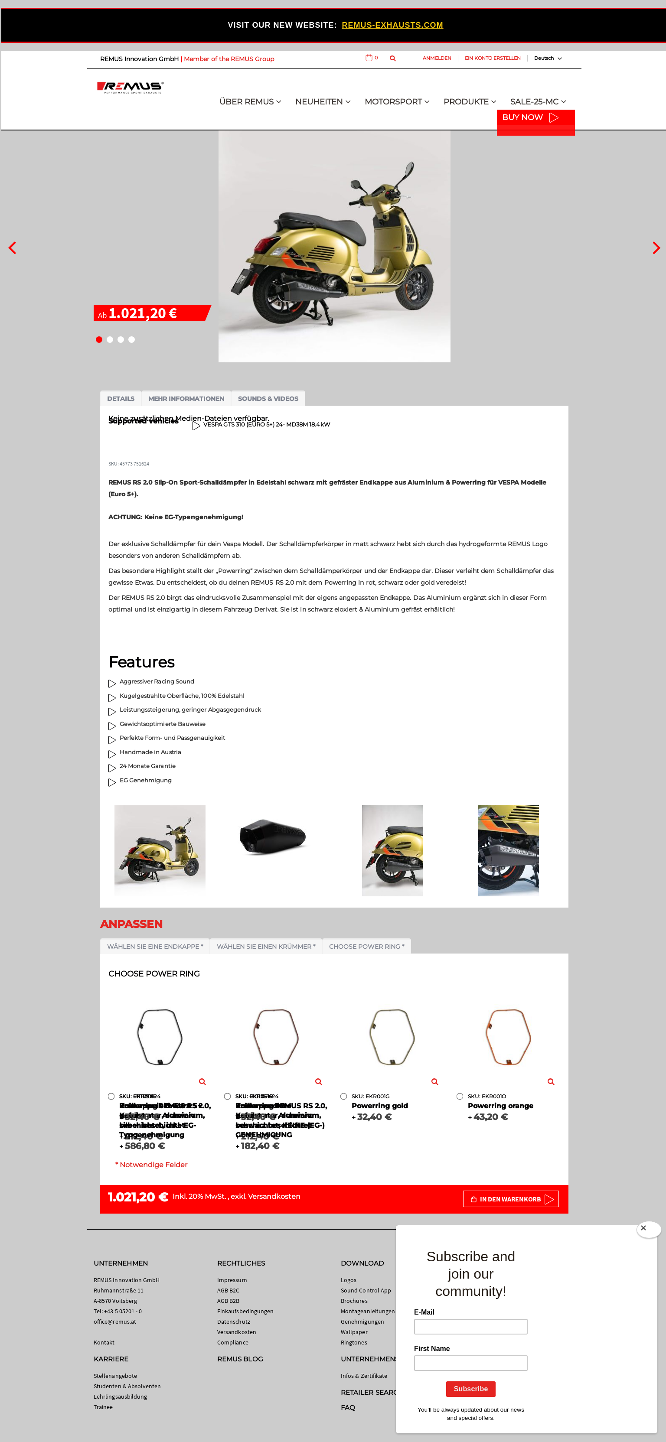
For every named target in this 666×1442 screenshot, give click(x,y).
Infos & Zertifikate (364, 1376)
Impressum (232, 1280)
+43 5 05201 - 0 (123, 1311)
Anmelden (437, 58)
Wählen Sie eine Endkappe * (155, 946)
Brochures (354, 1301)
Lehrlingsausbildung (120, 1396)
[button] (99, 339)
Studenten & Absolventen (127, 1386)
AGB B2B (228, 1301)
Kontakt (104, 1342)
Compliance (232, 1342)
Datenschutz (233, 1321)
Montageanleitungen (368, 1311)
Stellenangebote (115, 1376)
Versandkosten (274, 1196)
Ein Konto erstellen (493, 58)
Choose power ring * (366, 946)
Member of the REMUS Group (229, 59)
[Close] (649, 1231)
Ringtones (354, 1342)
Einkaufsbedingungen (245, 1311)
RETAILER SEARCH (372, 1392)
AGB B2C (228, 1290)
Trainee (103, 1407)
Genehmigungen (362, 1321)
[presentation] (12, 246)
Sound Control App (366, 1290)
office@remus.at (115, 1321)
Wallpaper (354, 1332)
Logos (348, 1280)
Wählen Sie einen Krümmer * (266, 946)
